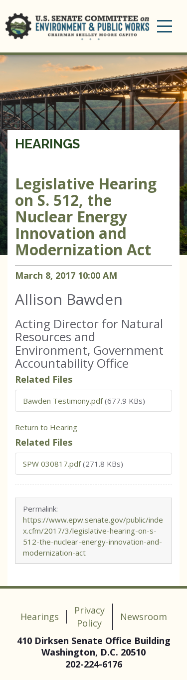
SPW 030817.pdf (52, 464)
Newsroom (143, 617)
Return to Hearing (46, 427)
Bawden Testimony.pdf (63, 401)
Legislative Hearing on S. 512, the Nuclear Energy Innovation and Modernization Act (86, 216)
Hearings (47, 143)
